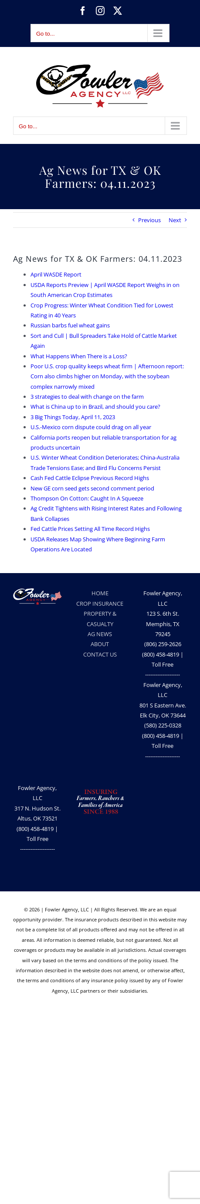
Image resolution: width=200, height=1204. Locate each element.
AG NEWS (100, 634)
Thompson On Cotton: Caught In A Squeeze (87, 498)
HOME (100, 593)
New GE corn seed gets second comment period (92, 488)
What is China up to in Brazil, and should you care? (95, 406)
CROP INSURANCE (99, 603)
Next (175, 220)
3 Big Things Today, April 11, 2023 (73, 417)
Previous (149, 220)
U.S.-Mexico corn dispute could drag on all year (91, 427)
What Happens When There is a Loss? (79, 356)
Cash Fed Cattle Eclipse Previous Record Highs (90, 478)
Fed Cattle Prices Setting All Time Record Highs (90, 529)
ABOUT (100, 644)
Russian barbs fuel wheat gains (70, 325)
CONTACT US (100, 654)
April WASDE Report (56, 274)
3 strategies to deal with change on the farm (87, 396)
